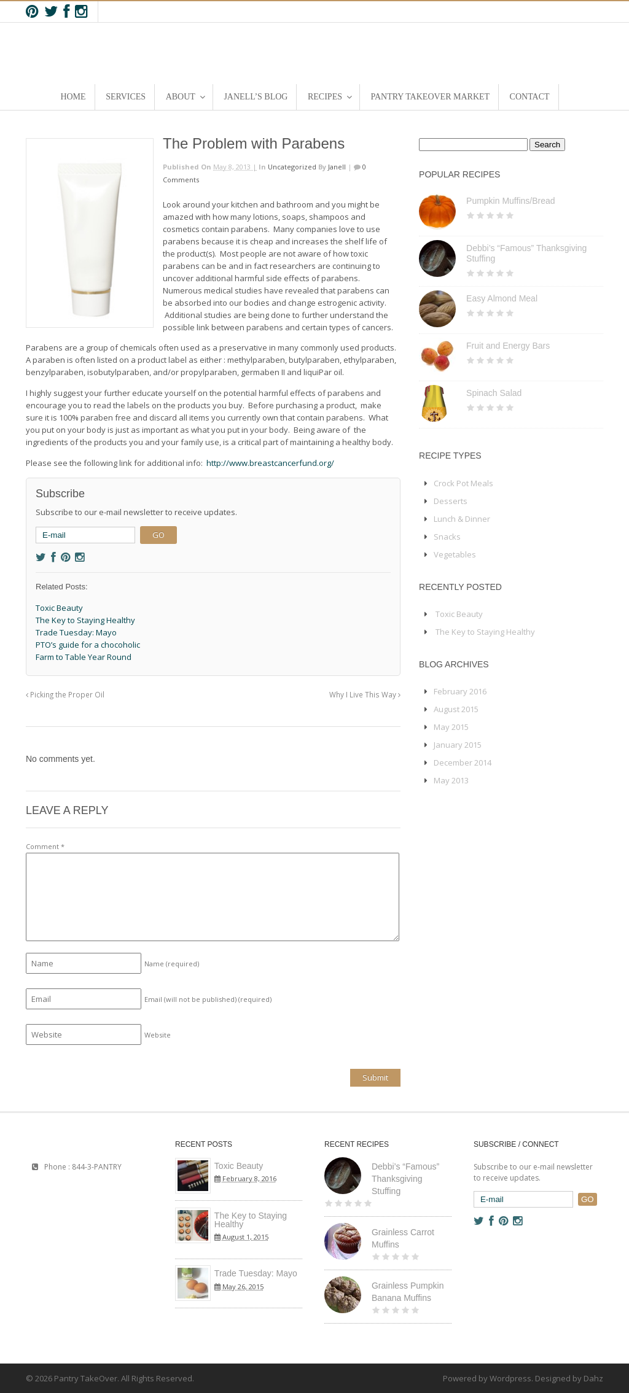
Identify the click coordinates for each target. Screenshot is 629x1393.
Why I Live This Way (364, 694)
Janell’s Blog (255, 96)
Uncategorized (292, 166)
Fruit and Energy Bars (508, 346)
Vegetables (455, 554)
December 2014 (462, 762)
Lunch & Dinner (462, 518)
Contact (530, 96)
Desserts (450, 500)
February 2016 (460, 691)
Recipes (325, 96)
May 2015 (451, 726)
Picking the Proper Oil (65, 694)
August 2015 (456, 709)
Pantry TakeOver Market (430, 96)
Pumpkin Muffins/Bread (510, 201)
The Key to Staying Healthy (485, 631)
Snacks (447, 536)
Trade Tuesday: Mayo (255, 1273)
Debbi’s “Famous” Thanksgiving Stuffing (405, 1179)
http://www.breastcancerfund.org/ (270, 462)
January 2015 (458, 744)
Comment (45, 846)
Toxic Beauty (459, 613)
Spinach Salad (494, 393)
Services (126, 96)
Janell (337, 166)
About (180, 96)
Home (72, 96)
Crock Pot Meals (463, 483)
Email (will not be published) (208, 999)
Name (171, 963)
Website (157, 1034)
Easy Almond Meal (501, 298)
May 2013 (451, 780)
